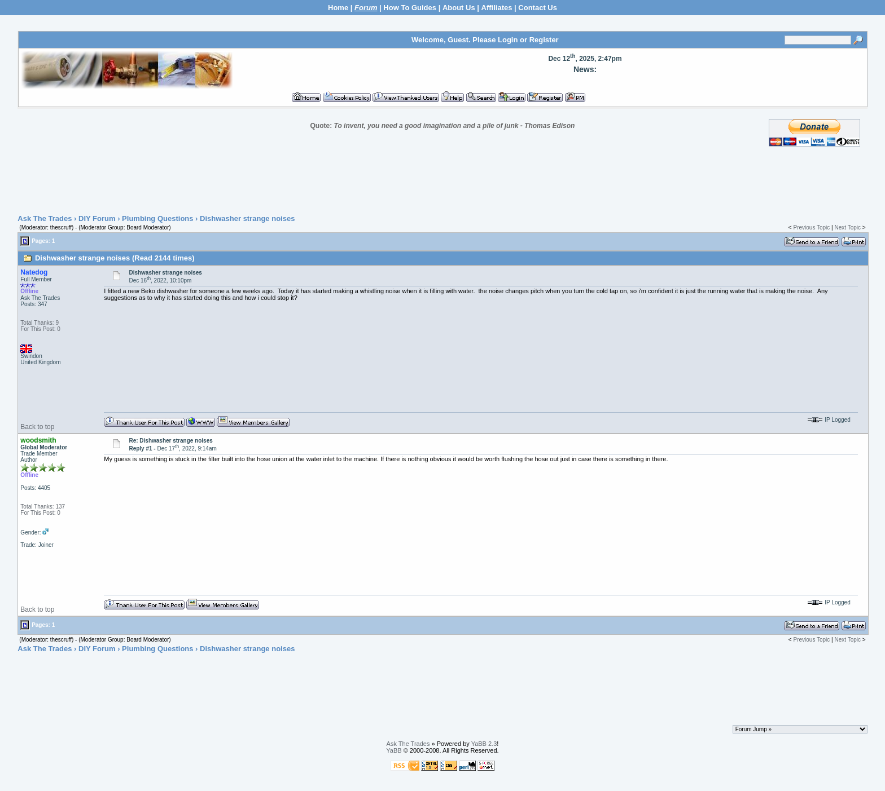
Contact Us (537, 7)
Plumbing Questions (157, 218)
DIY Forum (97, 218)
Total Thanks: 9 (39, 323)
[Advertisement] (442, 181)
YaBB (393, 750)
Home (338, 7)
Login (508, 40)
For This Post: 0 (40, 329)
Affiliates (496, 7)
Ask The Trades (44, 218)
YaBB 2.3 (484, 743)
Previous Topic (811, 227)
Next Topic (847, 227)
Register (544, 40)
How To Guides (409, 7)
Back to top (37, 427)
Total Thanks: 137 (42, 506)
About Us (458, 7)
